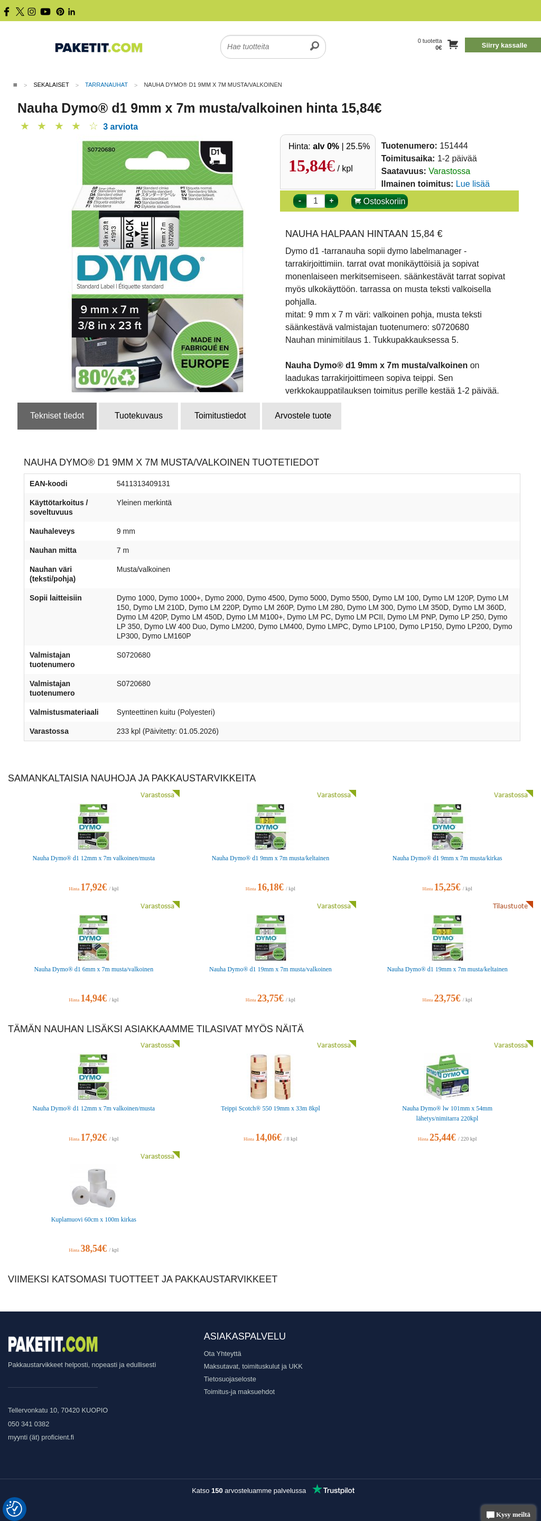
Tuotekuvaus (139, 415)
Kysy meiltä (508, 1515)
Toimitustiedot (220, 415)
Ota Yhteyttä (222, 1354)
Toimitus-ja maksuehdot (239, 1392)
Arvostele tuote (303, 415)
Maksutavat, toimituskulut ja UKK (253, 1366)
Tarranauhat (106, 84)
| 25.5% (341, 146)
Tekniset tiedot (57, 415)
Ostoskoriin (379, 201)
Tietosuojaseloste (230, 1379)
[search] (314, 40)
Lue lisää (473, 183)
